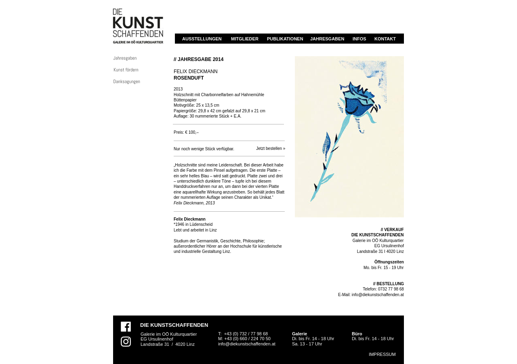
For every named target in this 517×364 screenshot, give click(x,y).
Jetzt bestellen (269, 148)
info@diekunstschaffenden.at (378, 294)
